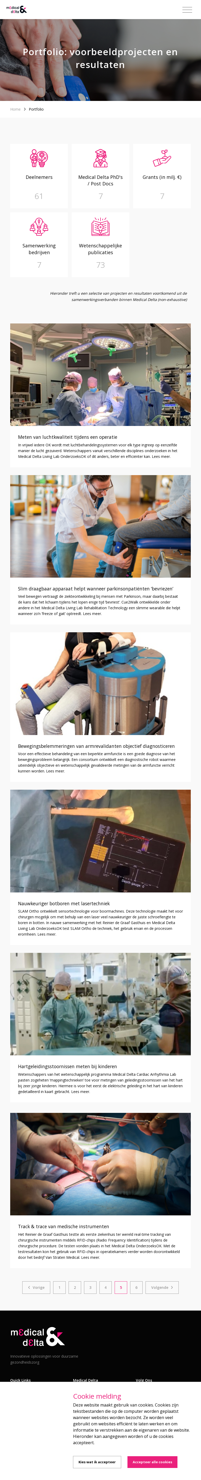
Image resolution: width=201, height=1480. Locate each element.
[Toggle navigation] (187, 10)
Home (15, 109)
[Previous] (36, 1287)
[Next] (162, 1287)
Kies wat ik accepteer (97, 1462)
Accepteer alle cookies (152, 1462)
